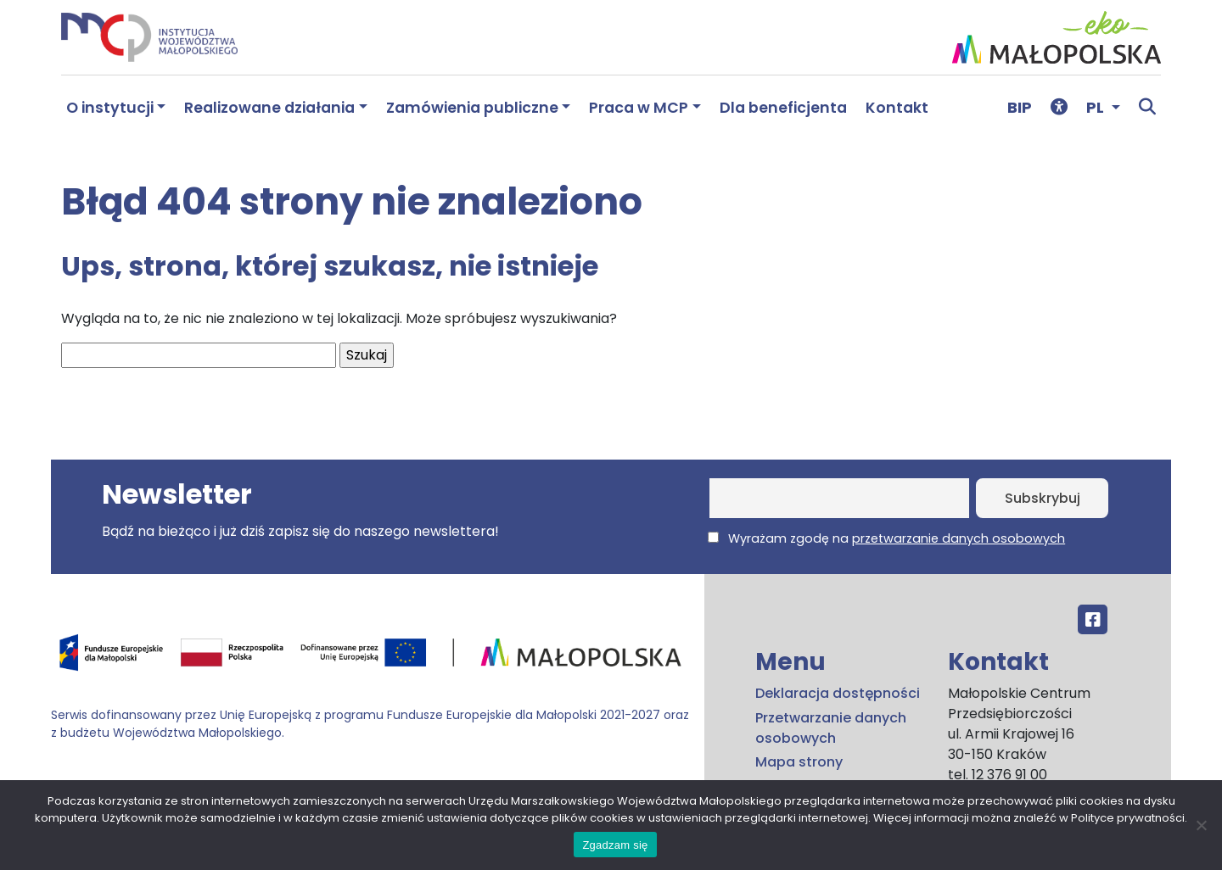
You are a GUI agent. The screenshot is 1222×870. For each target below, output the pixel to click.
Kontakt (897, 108)
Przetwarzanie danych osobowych (830, 728)
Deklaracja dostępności (837, 693)
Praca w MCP (638, 108)
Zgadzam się (614, 845)
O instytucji (110, 108)
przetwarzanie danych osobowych (958, 538)
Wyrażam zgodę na (886, 538)
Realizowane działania (269, 108)
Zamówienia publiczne (472, 108)
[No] (1200, 825)
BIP (1019, 107)
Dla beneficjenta (783, 108)
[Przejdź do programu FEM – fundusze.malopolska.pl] (371, 658)
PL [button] (1096, 107)
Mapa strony (799, 762)
